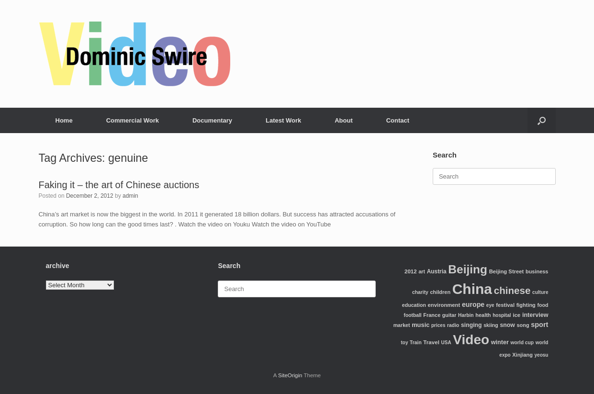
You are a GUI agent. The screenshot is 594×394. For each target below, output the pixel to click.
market (401, 325)
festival (505, 305)
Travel (431, 342)
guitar (449, 315)
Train (416, 342)
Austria (437, 271)
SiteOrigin (290, 375)
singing (471, 325)
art (421, 271)
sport (539, 324)
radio (453, 325)
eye (490, 305)
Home (64, 120)
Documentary (212, 120)
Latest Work (283, 120)
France (431, 315)
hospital (502, 315)
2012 (410, 271)
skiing (490, 325)
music (420, 324)
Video (471, 339)
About (344, 120)
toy (404, 342)
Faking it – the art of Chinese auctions (119, 185)
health (483, 315)
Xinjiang (522, 355)
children (440, 292)
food (542, 305)
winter (500, 342)
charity (420, 292)
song (522, 325)
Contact (397, 120)
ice (516, 315)
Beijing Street (506, 271)
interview (535, 315)
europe (473, 304)
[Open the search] (541, 120)
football (412, 315)
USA (446, 342)
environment (444, 305)
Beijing (467, 269)
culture (540, 292)
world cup (522, 342)
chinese (512, 290)
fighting (526, 305)
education (414, 305)
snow (507, 325)
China (472, 289)
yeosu (542, 355)
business (537, 271)
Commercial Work (132, 120)
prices (438, 325)
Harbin (466, 315)
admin (130, 195)
